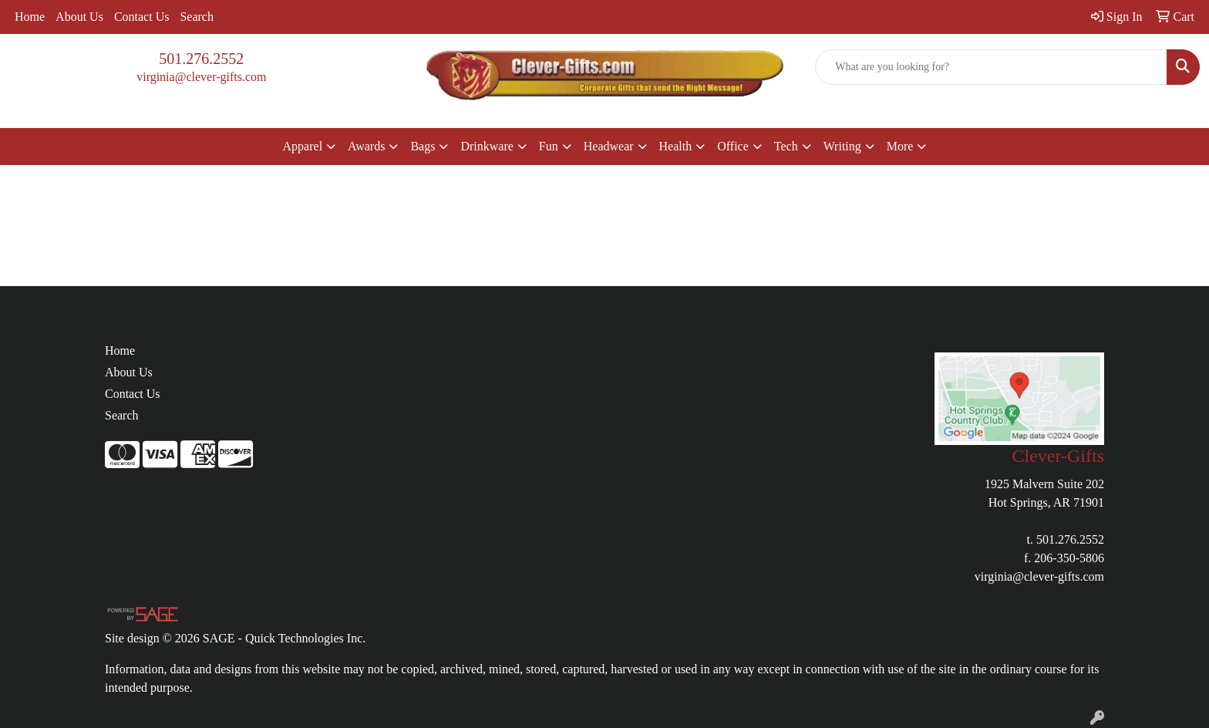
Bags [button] (422, 146)
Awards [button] (366, 146)
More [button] (900, 146)
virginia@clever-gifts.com (201, 76)
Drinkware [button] (486, 146)
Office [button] (733, 146)
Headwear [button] (609, 146)
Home (30, 16)
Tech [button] (786, 146)
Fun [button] (548, 146)
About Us (79, 16)
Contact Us (142, 16)
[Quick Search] (991, 67)
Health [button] (675, 146)
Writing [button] (842, 146)
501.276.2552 (201, 58)
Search (197, 16)
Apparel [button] (303, 146)
